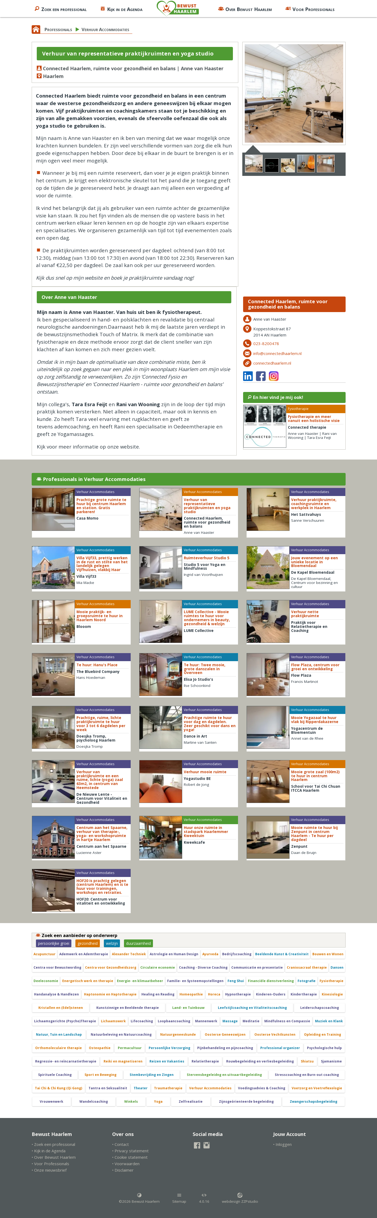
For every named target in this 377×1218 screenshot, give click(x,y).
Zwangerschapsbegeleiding (313, 1101)
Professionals (58, 29)
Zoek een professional (60, 8)
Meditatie (251, 1021)
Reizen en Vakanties (166, 1061)
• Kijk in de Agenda (48, 1150)
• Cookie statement (130, 1157)
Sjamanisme (331, 1061)
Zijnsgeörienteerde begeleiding (246, 1101)
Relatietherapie (205, 1061)
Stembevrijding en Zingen (152, 1074)
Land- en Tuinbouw (188, 1007)
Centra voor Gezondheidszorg (110, 967)
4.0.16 (204, 1198)
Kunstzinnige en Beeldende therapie (127, 1007)
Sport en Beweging (100, 1074)
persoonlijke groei (53, 943)
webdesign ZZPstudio (240, 1198)
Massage (230, 1021)
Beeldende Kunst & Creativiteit (282, 954)
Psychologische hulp (324, 1048)
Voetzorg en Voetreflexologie (317, 1088)
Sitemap (179, 1198)
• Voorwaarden (126, 1163)
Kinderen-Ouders (271, 994)
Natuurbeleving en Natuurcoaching (121, 1034)
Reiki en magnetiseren (123, 1061)
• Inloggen (282, 1144)
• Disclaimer (123, 1170)
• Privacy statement (130, 1150)
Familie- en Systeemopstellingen (195, 981)
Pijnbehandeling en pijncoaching (225, 1048)
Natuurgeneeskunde (178, 1034)
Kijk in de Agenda (121, 8)
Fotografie (307, 981)
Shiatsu (307, 1061)
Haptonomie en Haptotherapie (110, 994)
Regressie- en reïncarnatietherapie (65, 1061)
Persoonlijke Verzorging (169, 1048)
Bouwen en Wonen (327, 954)
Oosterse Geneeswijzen (225, 1034)
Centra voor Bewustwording (57, 967)
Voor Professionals (310, 8)
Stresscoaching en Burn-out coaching (307, 1074)
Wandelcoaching (93, 1101)
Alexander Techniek (129, 954)
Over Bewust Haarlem (245, 8)
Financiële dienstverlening (271, 981)
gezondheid (88, 943)
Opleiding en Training (322, 1034)
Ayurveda (210, 954)
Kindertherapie (304, 994)
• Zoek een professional (53, 1144)
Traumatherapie (168, 1088)
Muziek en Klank (329, 1021)
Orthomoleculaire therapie (58, 1048)
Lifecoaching (142, 1021)
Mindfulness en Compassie (287, 1021)
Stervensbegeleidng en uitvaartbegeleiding (224, 1074)
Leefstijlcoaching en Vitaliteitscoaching (252, 1007)
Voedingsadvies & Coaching (261, 1088)
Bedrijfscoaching (236, 954)
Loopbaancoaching (174, 1021)
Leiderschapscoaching (319, 1007)
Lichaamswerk (113, 1021)
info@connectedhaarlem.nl (277, 353)
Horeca (214, 994)
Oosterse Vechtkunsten (274, 1034)
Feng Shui (236, 981)
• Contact (120, 1144)
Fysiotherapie (331, 981)
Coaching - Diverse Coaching (203, 967)
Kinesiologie (332, 994)
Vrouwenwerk (51, 1101)
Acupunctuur (45, 954)
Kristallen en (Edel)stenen (60, 1007)
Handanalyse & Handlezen (56, 994)
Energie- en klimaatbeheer (140, 981)
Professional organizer (280, 1048)
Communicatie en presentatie (257, 967)
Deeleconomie (46, 981)
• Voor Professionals (50, 1163)
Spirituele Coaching (55, 1074)
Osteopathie (100, 1048)
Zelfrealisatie (191, 1101)
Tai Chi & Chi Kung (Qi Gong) (58, 1088)
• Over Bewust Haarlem (54, 1157)
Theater (141, 1088)
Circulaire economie (157, 967)
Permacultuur (130, 1048)
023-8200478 (266, 343)
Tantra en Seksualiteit (108, 1088)
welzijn (112, 943)
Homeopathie (191, 994)
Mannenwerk (206, 1021)
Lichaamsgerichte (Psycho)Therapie (65, 1021)
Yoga (158, 1101)
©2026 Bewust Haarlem (139, 1198)
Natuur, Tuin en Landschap (59, 1034)
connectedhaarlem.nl (272, 363)
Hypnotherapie (238, 994)
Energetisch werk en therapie (87, 981)
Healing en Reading (157, 994)
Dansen (337, 967)
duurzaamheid (138, 943)
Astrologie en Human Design (174, 954)
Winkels (131, 1101)
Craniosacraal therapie (307, 967)
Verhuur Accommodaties (105, 29)
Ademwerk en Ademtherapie (83, 954)
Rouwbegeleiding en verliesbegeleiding (260, 1061)
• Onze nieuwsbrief (49, 1170)
